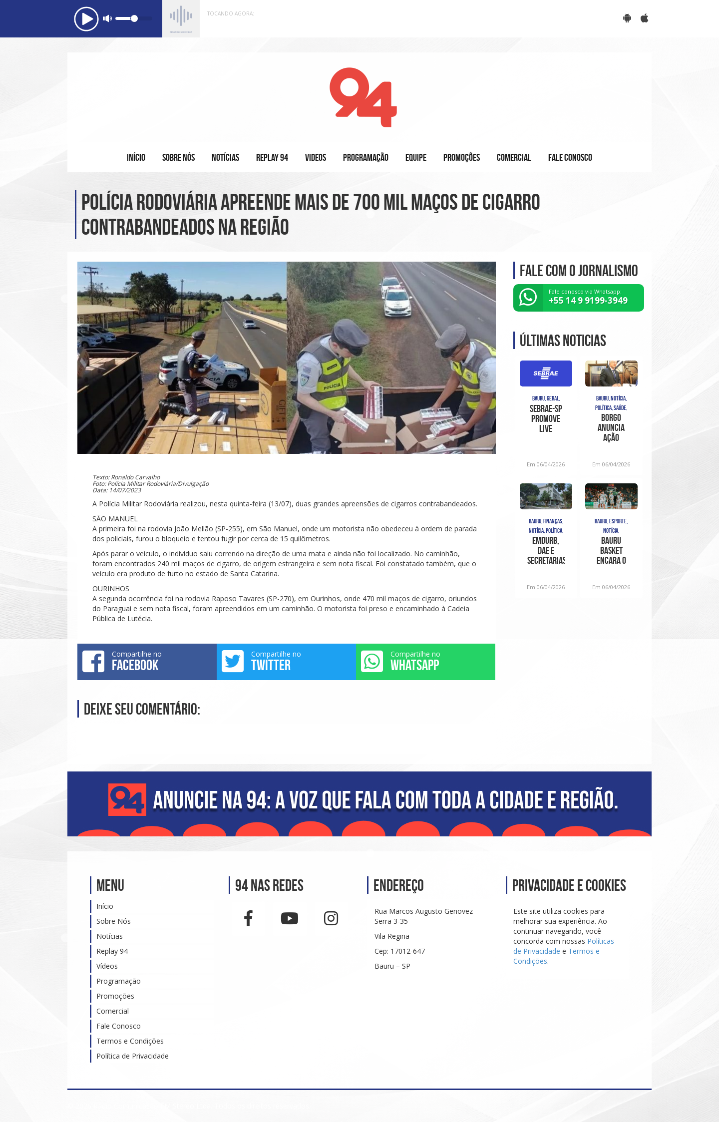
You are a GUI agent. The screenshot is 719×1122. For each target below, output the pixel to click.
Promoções (115, 996)
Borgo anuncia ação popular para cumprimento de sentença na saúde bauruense (611, 427)
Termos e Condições (130, 1041)
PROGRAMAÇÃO (365, 157)
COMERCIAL (514, 157)
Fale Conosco (118, 1026)
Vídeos (107, 966)
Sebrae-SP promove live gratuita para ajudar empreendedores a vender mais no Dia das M (546, 418)
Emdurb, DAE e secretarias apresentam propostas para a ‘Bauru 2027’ (546, 550)
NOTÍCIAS (225, 157)
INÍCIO (136, 157)
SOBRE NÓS (178, 157)
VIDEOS (315, 157)
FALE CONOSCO (570, 157)
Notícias (109, 936)
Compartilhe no (147, 661)
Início (104, 906)
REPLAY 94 (272, 157)
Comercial (112, 1011)
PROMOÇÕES (461, 157)
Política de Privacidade (132, 1056)
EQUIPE (415, 157)
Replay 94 (112, 951)
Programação (118, 981)
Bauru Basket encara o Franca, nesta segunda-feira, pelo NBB (611, 550)
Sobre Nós (113, 921)
